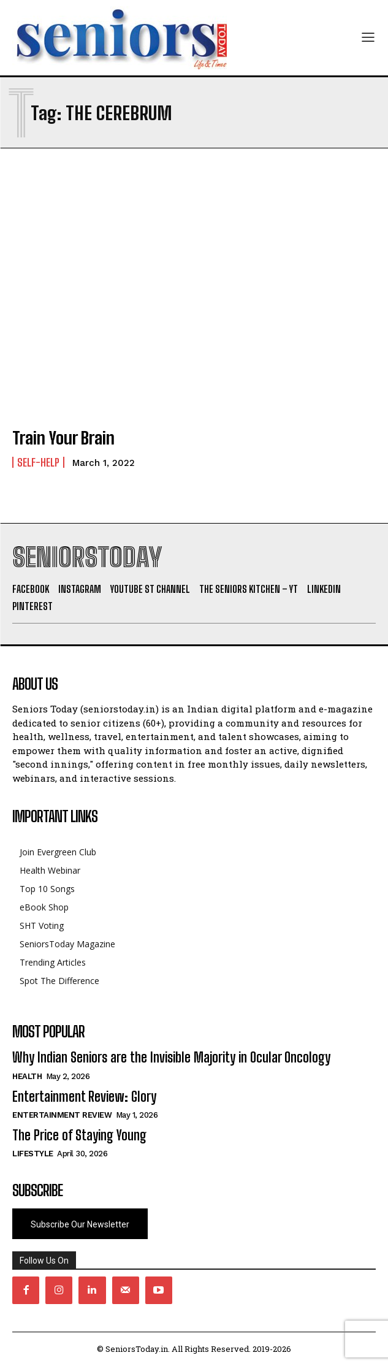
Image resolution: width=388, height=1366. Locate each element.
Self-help (38, 462)
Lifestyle (32, 1153)
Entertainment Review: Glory (84, 1096)
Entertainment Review (62, 1115)
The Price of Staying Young (79, 1135)
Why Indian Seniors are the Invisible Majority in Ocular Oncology (171, 1057)
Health (27, 1076)
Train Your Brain (63, 437)
